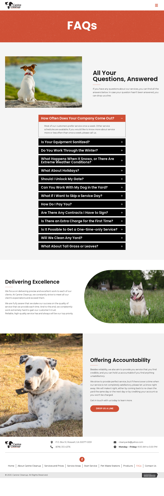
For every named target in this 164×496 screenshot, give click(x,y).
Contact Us (150, 476)
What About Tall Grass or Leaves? (72, 256)
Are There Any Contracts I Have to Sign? (77, 216)
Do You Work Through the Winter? (72, 153)
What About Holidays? (63, 174)
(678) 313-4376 (63, 457)
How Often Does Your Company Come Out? (76, 120)
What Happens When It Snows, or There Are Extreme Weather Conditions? (77, 163)
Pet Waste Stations (110, 476)
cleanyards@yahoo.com (131, 452)
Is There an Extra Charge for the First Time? (75, 226)
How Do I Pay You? (59, 207)
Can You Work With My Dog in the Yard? (77, 190)
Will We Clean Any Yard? (64, 247)
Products (128, 476)
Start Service (90, 476)
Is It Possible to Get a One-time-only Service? (75, 237)
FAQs (138, 476)
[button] (104, 418)
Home (11, 476)
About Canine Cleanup (29, 476)
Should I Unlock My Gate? (65, 182)
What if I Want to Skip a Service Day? (74, 199)
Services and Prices (54, 476)
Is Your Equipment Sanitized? (68, 145)
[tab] (82, 120)
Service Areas (74, 476)
